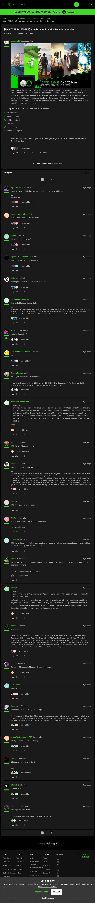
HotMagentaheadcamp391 (21, 214)
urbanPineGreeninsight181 (21, 737)
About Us (46, 858)
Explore (18, 854)
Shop (5, 854)
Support (32, 854)
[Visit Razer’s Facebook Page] (57, 858)
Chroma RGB (20, 862)
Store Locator (7, 865)
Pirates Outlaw (12, 113)
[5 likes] (21, 287)
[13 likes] (22, 244)
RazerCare (33, 871)
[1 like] (20, 430)
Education (6, 877)
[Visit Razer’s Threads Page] (57, 865)
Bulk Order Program (9, 873)
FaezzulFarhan (17, 373)
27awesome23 (17, 685)
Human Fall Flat (12, 116)
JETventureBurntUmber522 (21, 351)
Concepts (19, 865)
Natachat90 (15, 706)
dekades (14, 41)
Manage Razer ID (35, 875)
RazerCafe (6, 862)
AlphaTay (14, 626)
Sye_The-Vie (16, 187)
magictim (15, 463)
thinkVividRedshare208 (20, 402)
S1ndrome (15, 539)
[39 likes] (22, 148)
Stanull (14, 785)
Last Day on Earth (13, 120)
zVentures (46, 869)
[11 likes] (22, 266)
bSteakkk (14, 235)
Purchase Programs (9, 869)
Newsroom (46, 865)
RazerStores (7, 858)
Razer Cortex (33, 18)
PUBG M (9, 123)
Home (4, 18)
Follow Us (59, 854)
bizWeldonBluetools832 (20, 299)
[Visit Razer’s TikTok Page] (57, 876)
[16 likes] (22, 202)
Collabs (19, 873)
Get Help (32, 858)
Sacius (13, 758)
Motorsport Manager (14, 127)
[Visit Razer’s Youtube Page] (57, 873)
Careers (45, 862)
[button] (2, 5)
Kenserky (14, 558)
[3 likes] (21, 339)
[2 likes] (20, 489)
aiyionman (15, 442)
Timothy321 (16, 501)
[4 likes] (21, 318)
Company (46, 854)
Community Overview (17, 18)
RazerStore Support (36, 868)
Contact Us (46, 873)
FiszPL (13, 330)
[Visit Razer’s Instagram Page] (57, 862)
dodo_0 (14, 663)
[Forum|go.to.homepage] (19, 4)
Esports (19, 869)
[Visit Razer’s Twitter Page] (57, 869)
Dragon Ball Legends (14, 131)
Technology (20, 858)
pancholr (14, 806)
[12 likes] (22, 223)
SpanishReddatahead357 (21, 257)
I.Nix (13, 278)
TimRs (13, 518)
